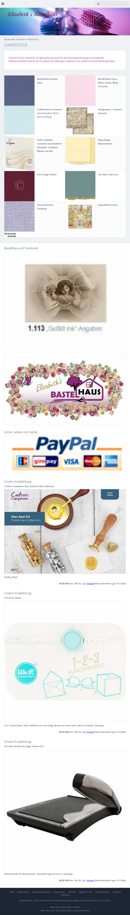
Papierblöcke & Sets (108, 204)
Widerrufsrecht (102, 892)
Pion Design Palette (47, 174)
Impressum (59, 892)
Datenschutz (23, 892)
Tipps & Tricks (85, 892)
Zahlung (65, 894)
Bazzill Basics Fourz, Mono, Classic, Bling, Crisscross (108, 83)
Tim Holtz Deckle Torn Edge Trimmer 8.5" (24, 746)
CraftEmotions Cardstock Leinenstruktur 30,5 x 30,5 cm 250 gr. (49, 113)
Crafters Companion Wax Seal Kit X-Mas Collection (29, 486)
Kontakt (71, 892)
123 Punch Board (12, 597)
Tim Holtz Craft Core (108, 174)
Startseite (20, 39)
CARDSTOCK (32, 39)
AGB (11, 892)
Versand (90, 583)
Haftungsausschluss (41, 892)
